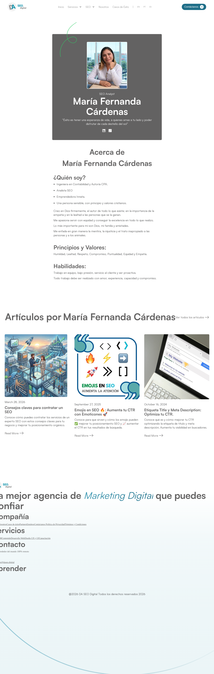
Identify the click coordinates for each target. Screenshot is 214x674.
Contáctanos (40, 524)
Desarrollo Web (18, 538)
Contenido (6, 538)
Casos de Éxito (120, 6)
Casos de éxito (13, 524)
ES (150, 7)
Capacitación (44, 538)
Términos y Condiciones (76, 524)
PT (144, 7)
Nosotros (104, 6)
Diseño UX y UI (32, 538)
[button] (75, 7)
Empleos (30, 524)
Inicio (61, 6)
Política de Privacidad (55, 524)
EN (138, 7)
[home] (18, 7)
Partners (23, 524)
